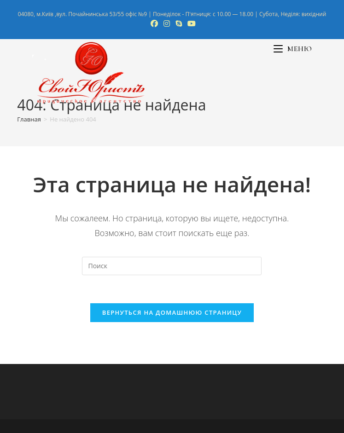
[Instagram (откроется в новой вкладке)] (167, 23)
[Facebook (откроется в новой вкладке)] (154, 23)
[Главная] (29, 119)
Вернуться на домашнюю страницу (172, 312)
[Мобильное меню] (293, 48)
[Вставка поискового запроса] (172, 266)
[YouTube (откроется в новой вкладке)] (190, 23)
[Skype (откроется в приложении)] (179, 23)
